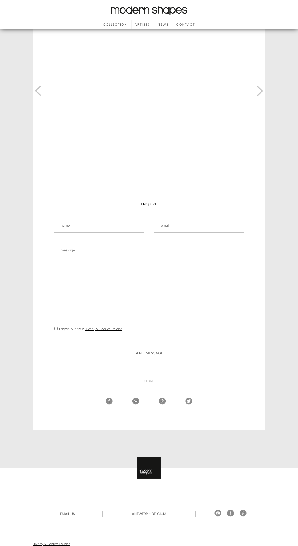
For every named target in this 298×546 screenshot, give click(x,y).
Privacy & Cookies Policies (103, 329)
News (163, 24)
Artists (142, 24)
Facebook (109, 401)
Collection (115, 24)
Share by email (136, 401)
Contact (185, 24)
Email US (67, 514)
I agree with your (90, 329)
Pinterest (162, 401)
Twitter (189, 401)
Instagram (217, 513)
